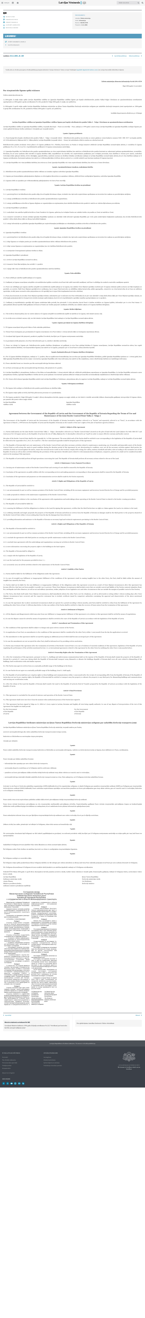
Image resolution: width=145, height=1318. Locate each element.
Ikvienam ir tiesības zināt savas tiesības (129, 1068)
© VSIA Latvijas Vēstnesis (11, 1053)
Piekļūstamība (6, 1065)
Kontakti (5, 1057)
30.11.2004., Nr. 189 (17, 13)
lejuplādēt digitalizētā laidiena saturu (87, 27)
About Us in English (8, 1073)
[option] (36, 1025)
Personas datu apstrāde (9, 1062)
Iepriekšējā (8, 1015)
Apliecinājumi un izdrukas (52, 1062)
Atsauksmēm (6, 1068)
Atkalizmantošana (49, 1060)
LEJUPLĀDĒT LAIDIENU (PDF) (13, 983)
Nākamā (138, 1015)
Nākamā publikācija (134, 13)
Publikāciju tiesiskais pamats (53, 1065)
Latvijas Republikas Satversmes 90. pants (129, 1065)
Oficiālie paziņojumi (51, 1053)
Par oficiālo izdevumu (9, 1060)
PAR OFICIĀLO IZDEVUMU (12, 986)
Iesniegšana (47, 1057)
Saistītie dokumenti (13, 1004)
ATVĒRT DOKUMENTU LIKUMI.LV (17, 1000)
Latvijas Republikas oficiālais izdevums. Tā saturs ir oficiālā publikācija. (72, 1043)
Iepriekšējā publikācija (120, 13)
